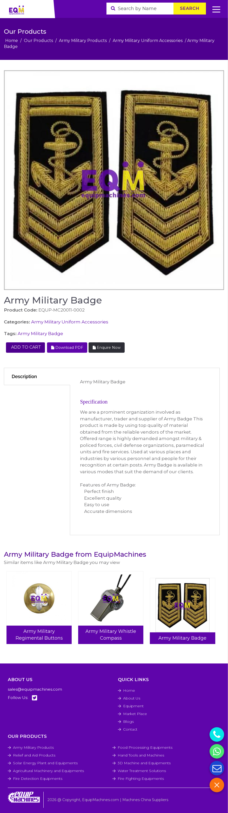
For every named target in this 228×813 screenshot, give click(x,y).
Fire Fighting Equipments (141, 778)
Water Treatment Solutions (142, 770)
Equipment (133, 706)
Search (189, 8)
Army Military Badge (40, 333)
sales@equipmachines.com (35, 689)
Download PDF (67, 347)
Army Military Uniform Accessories (148, 40)
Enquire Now (106, 347)
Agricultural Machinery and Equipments (48, 770)
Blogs (128, 721)
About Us (131, 698)
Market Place (135, 713)
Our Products (38, 40)
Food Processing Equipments (145, 747)
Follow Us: (22, 698)
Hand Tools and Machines (141, 755)
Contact (130, 729)
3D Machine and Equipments (144, 763)
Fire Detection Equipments (37, 778)
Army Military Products (83, 40)
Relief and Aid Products (34, 755)
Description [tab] (24, 376)
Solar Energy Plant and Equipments (45, 763)
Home (11, 40)
